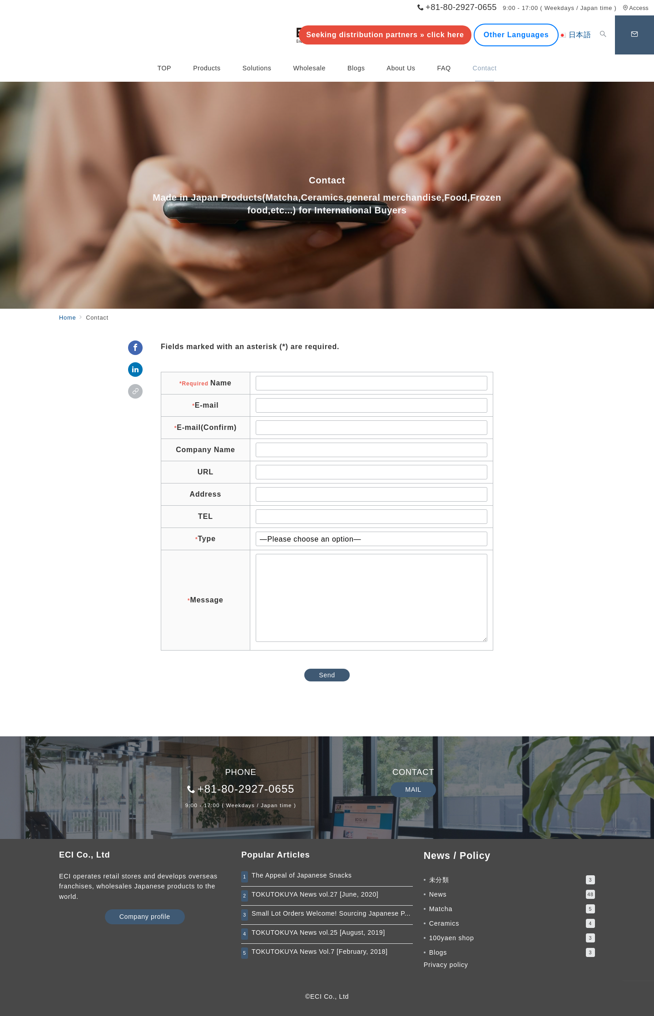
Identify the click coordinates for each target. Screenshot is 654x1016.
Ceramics (512, 923)
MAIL (413, 789)
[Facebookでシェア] (135, 347)
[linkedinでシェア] (135, 369)
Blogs (512, 952)
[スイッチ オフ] (603, 35)
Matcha (512, 908)
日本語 (575, 35)
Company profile (144, 916)
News (512, 894)
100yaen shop (512, 937)
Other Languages (516, 35)
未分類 (512, 879)
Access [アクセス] (636, 8)
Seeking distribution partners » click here (385, 35)
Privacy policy (446, 964)
